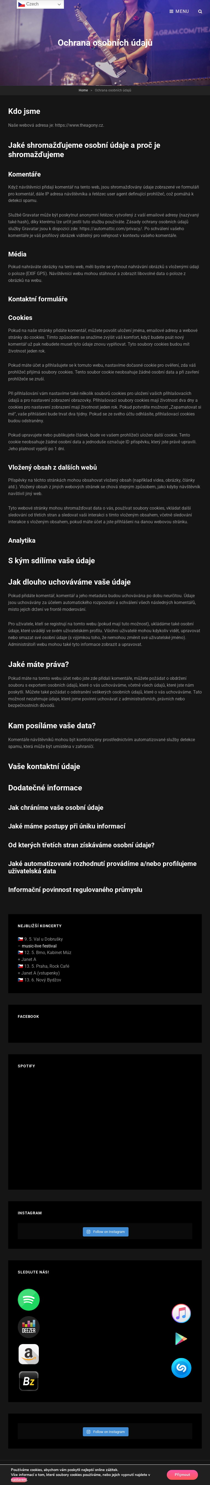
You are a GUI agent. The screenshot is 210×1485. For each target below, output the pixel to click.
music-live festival (39, 946)
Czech (28, 4)
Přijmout (182, 1474)
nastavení (19, 1479)
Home (83, 90)
